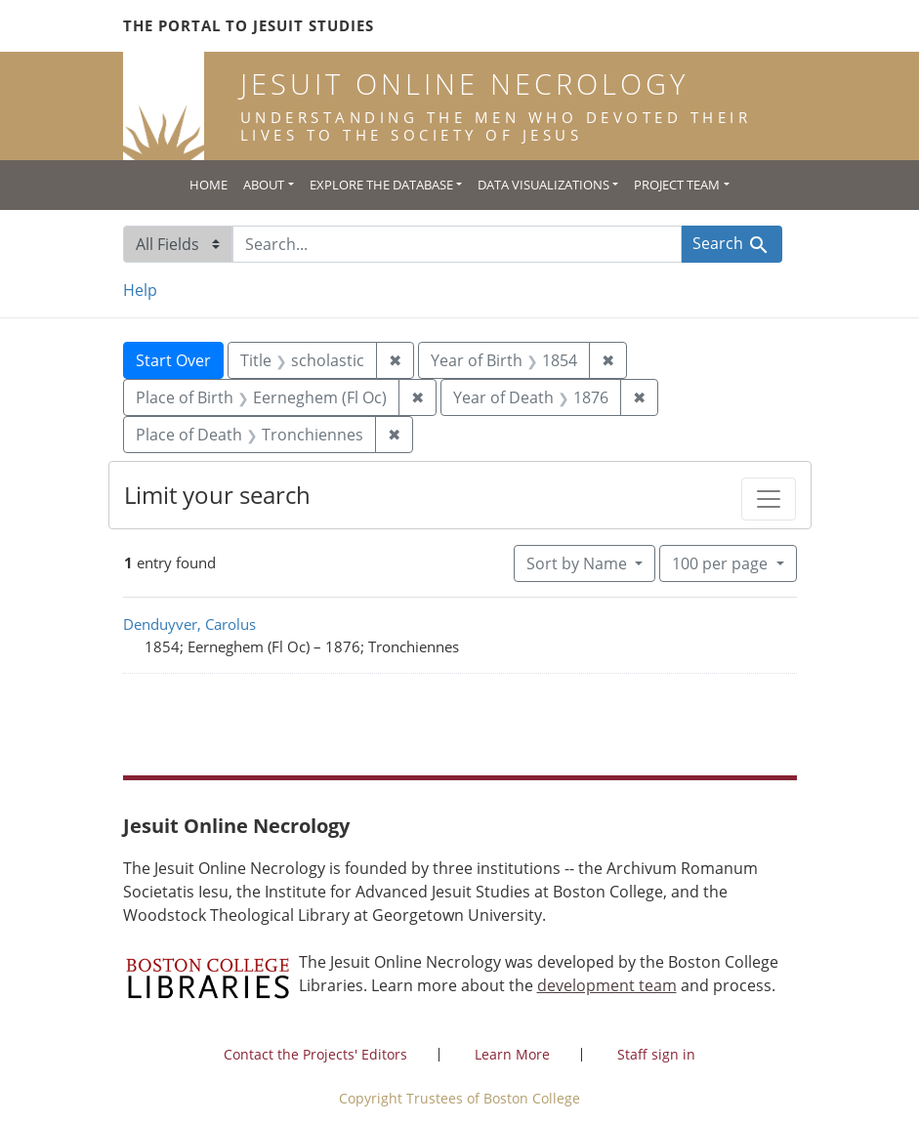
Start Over (173, 360)
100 (722, 562)
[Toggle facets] (768, 499)
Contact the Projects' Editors (315, 1054)
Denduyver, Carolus (189, 624)
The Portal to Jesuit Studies (248, 25)
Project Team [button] (677, 184)
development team (607, 985)
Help (140, 290)
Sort (578, 563)
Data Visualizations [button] (543, 184)
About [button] (263, 184)
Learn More (512, 1054)
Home (208, 184)
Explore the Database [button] (381, 184)
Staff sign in (656, 1054)
